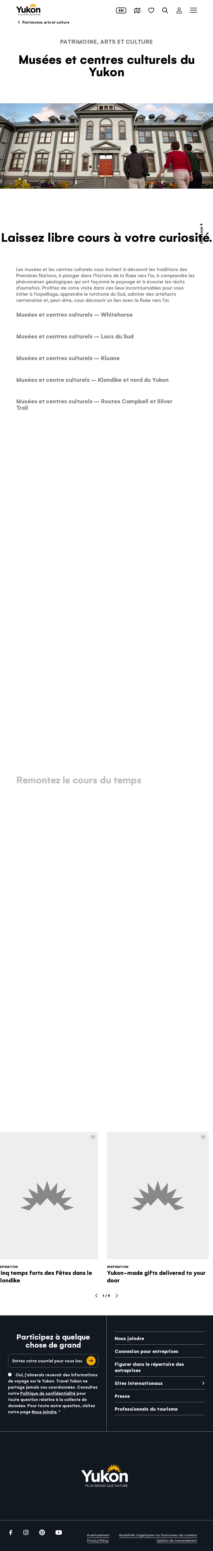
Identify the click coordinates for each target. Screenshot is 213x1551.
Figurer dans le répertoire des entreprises (149, 1367)
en (121, 10)
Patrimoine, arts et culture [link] (42, 22)
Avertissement (98, 1535)
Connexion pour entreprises (146, 1351)
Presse (122, 1396)
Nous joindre (44, 1411)
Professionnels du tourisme (146, 1409)
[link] (28, 10)
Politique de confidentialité (47, 1393)
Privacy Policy (98, 1540)
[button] (137, 10)
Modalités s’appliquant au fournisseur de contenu (158, 1535)
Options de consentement (177, 1540)
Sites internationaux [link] (139, 1383)
